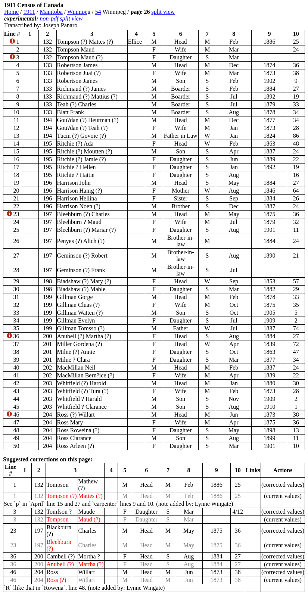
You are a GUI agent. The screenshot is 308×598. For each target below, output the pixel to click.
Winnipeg (78, 12)
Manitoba (51, 12)
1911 (29, 12)
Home (11, 12)
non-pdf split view (61, 18)
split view (163, 12)
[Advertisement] (260, 15)
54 (98, 12)
